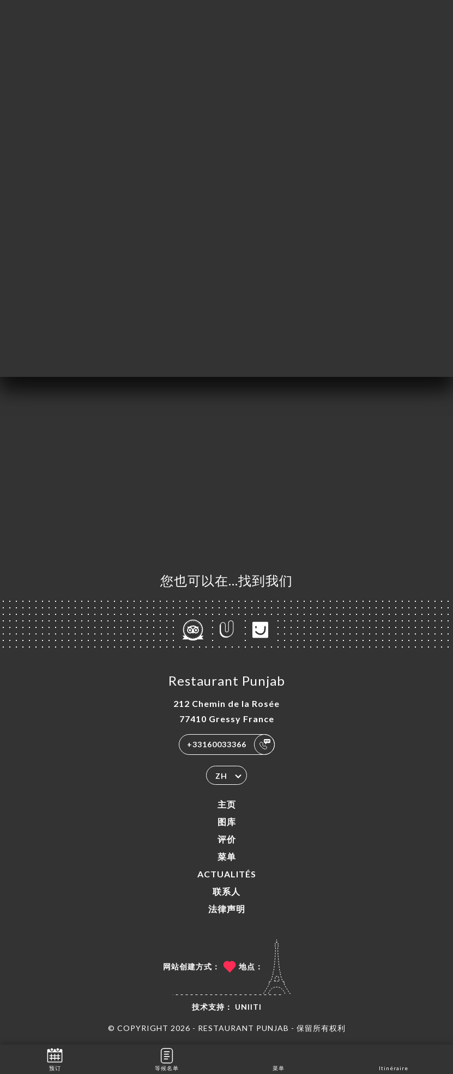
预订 (55, 1058)
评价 (227, 839)
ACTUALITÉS (226, 874)
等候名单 (167, 1058)
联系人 (226, 891)
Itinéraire (393, 1058)
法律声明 (226, 909)
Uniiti (248, 1006)
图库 (227, 821)
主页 (227, 804)
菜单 (227, 856)
